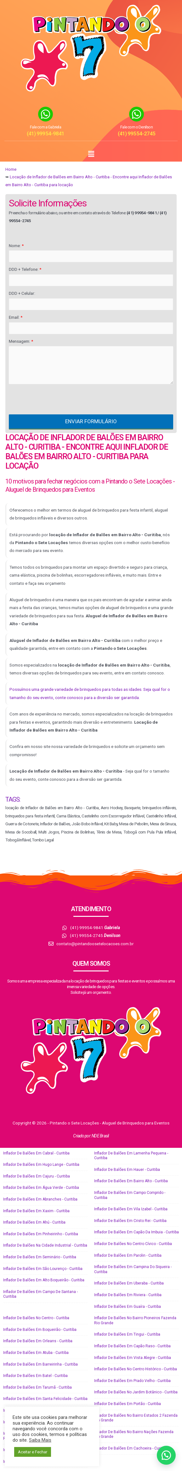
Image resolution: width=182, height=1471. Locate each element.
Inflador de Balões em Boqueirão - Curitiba (40, 1329)
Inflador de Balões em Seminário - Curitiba (39, 1257)
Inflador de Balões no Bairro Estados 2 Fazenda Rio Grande (136, 1418)
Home (10, 169)
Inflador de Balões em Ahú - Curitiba (34, 1222)
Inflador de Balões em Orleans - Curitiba (37, 1341)
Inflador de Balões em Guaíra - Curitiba (127, 1306)
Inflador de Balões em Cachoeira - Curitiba (131, 1448)
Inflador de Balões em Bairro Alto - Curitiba (131, 1181)
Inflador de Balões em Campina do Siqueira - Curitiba (133, 1269)
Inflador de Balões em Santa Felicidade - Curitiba (45, 1399)
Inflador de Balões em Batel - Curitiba (35, 1375)
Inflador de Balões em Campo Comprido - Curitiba (129, 1195)
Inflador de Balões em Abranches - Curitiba (40, 1199)
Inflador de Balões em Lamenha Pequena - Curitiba (131, 1155)
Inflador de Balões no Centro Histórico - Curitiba (135, 1369)
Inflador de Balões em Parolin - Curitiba (128, 1255)
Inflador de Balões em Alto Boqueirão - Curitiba (43, 1280)
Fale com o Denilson (136, 127)
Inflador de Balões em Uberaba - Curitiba (129, 1283)
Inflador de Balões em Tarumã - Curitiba (37, 1387)
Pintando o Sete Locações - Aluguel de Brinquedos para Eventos (109, 1122)
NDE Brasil (100, 1135)
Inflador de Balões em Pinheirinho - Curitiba (40, 1234)
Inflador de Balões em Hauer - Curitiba (127, 1169)
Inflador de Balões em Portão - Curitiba (127, 1404)
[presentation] (57, 399)
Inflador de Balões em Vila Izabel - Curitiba (131, 1209)
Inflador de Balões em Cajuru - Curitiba (36, 1176)
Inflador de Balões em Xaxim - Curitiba (36, 1211)
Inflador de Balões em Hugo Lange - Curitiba (41, 1164)
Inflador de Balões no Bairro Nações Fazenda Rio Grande (133, 1434)
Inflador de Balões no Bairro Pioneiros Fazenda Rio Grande (135, 1320)
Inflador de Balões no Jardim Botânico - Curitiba (136, 1392)
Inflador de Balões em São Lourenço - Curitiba (42, 1268)
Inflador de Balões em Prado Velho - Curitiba (132, 1381)
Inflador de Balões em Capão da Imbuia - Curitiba (136, 1232)
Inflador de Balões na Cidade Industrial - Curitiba (45, 1245)
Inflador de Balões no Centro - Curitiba (36, 1318)
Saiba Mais (40, 1440)
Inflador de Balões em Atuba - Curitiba (36, 1352)
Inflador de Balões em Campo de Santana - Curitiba (40, 1294)
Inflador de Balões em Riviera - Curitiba (128, 1295)
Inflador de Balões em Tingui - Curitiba (127, 1334)
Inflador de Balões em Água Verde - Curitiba (41, 1187)
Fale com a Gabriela (45, 127)
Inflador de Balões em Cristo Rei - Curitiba (130, 1221)
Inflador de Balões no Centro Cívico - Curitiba (133, 1244)
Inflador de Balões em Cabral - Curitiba (36, 1153)
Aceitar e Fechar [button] (32, 1452)
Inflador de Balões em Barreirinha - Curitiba (40, 1364)
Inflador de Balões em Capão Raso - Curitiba (132, 1346)
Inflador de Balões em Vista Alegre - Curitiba (132, 1357)
